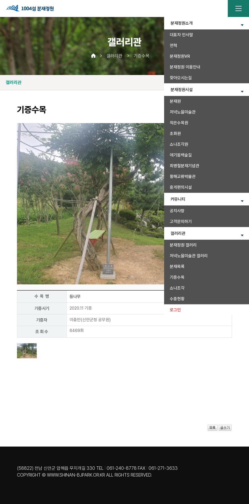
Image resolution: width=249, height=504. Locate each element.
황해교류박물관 (183, 176)
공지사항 (177, 210)
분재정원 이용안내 (185, 67)
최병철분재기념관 (184, 165)
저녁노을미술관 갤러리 (189, 255)
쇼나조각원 (179, 144)
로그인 (175, 309)
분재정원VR (180, 56)
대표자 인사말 (181, 34)
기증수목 (177, 277)
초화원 (175, 133)
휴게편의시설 (181, 187)
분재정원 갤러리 (183, 245)
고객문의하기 (181, 221)
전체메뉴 (238, 8)
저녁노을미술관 (183, 112)
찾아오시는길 (181, 77)
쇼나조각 (177, 288)
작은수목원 (179, 122)
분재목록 (177, 266)
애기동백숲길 (181, 155)
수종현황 (177, 298)
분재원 (175, 101)
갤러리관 (114, 56)
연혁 (173, 45)
